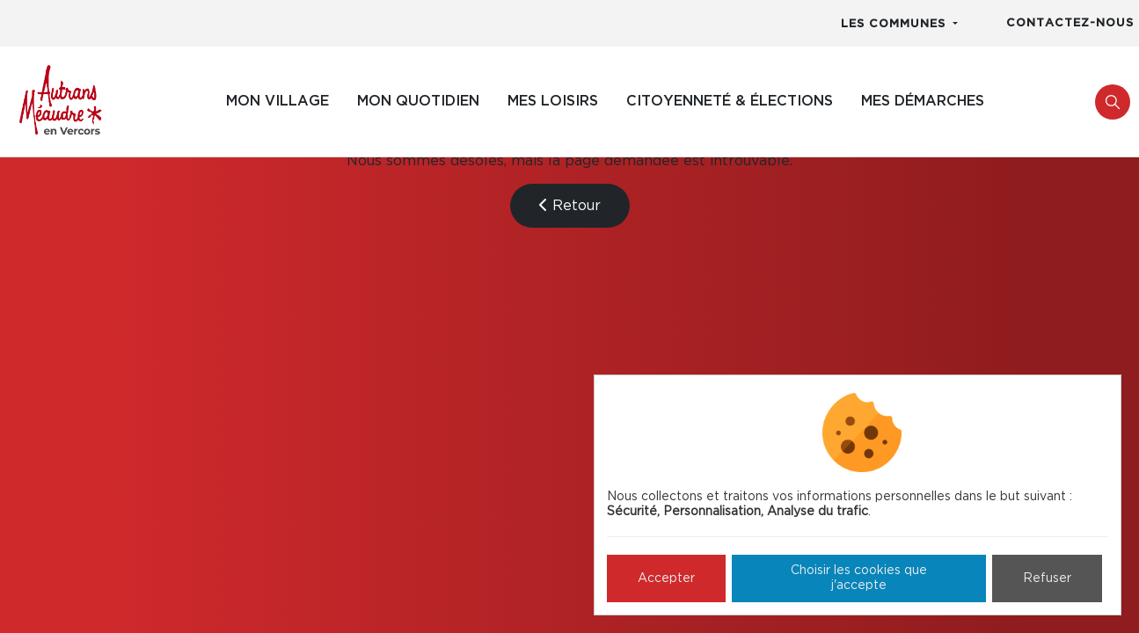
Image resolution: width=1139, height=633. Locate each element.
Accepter (666, 578)
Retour (570, 205)
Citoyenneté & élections (729, 101)
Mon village (277, 101)
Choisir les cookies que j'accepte (859, 578)
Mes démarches (922, 101)
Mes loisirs (552, 101)
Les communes (895, 24)
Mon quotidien (418, 101)
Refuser (1047, 578)
